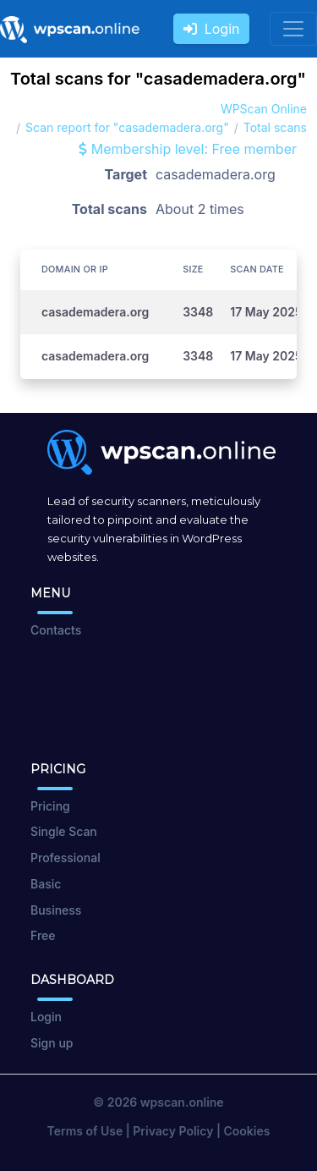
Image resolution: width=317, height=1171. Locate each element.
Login (211, 28)
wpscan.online (182, 1102)
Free (42, 935)
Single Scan (63, 831)
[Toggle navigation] (293, 29)
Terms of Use (85, 1131)
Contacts (55, 630)
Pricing (50, 806)
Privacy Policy (173, 1131)
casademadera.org (95, 312)
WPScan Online (264, 109)
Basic (45, 884)
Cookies (247, 1131)
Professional (65, 857)
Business (55, 910)
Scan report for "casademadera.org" (127, 127)
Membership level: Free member (188, 148)
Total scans (275, 127)
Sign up (51, 1043)
